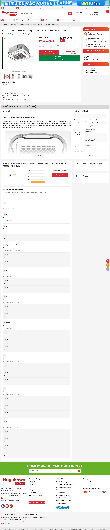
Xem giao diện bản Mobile (37, 502)
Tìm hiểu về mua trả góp (62, 482)
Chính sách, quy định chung (63, 490)
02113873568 (28, 522)
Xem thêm (37, 155)
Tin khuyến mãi (32, 490)
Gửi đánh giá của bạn (60, 175)
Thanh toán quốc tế (61, 503)
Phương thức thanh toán (35, 498)
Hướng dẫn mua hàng (90, 68)
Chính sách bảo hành (90, 70)
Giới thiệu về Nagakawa (35, 482)
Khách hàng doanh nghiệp (35, 495)
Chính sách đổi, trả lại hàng (92, 72)
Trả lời (5, 208)
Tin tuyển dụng (32, 484)
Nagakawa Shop (88, 482)
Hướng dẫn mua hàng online (63, 500)
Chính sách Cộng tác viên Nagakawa (65, 484)
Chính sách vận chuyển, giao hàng (65, 487)
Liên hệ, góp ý (32, 492)
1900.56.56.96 (6, 498)
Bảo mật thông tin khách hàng (64, 498)
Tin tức (30, 487)
